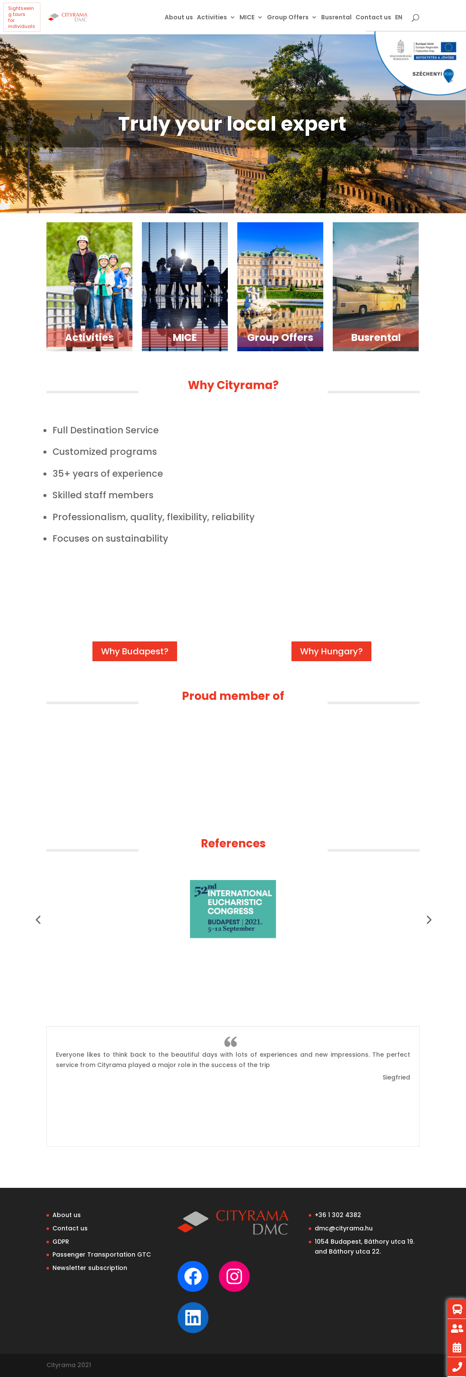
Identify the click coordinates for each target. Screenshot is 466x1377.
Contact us (373, 17)
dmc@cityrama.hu (344, 1228)
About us (179, 17)
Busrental (336, 17)
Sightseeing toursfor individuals (21, 17)
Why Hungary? (331, 651)
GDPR (60, 1241)
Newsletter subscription (89, 1268)
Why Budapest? (135, 651)
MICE (246, 17)
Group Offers (288, 17)
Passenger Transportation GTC (101, 1254)
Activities (212, 17)
